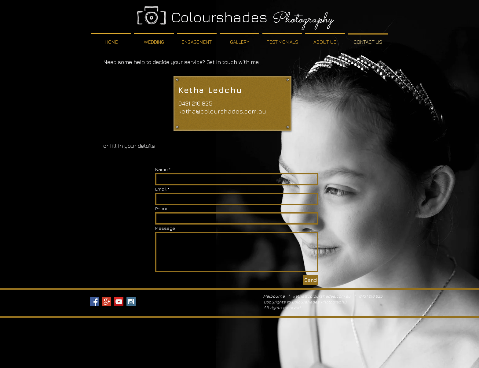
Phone (162, 208)
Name (161, 169)
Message (165, 228)
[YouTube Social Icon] (118, 301)
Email (160, 189)
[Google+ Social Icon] (106, 301)
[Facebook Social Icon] (94, 301)
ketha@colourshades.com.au (222, 111)
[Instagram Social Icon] (131, 301)
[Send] (310, 280)
